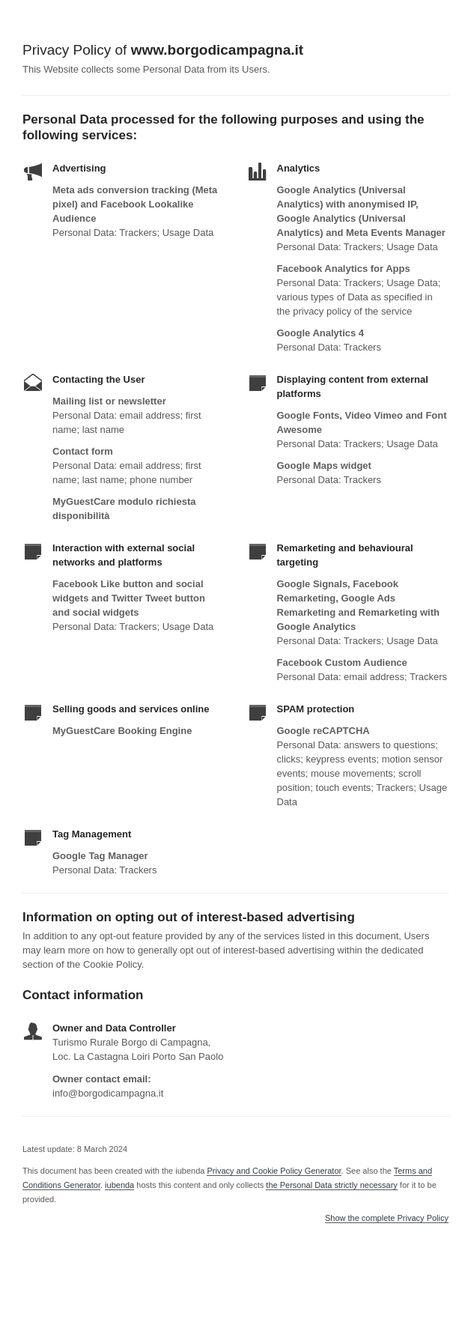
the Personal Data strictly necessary (331, 1184)
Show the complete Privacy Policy (387, 1218)
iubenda (119, 1184)
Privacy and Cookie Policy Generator (274, 1170)
